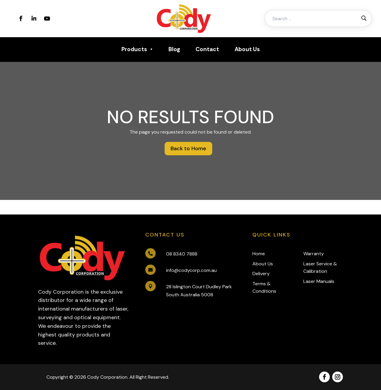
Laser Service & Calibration (320, 268)
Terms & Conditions (264, 288)
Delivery (261, 273)
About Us (247, 49)
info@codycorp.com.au (191, 270)
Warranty (313, 253)
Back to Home (188, 148)
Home (258, 253)
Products (134, 49)
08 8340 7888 (181, 254)
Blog (174, 49)
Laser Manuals (318, 281)
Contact (207, 49)
